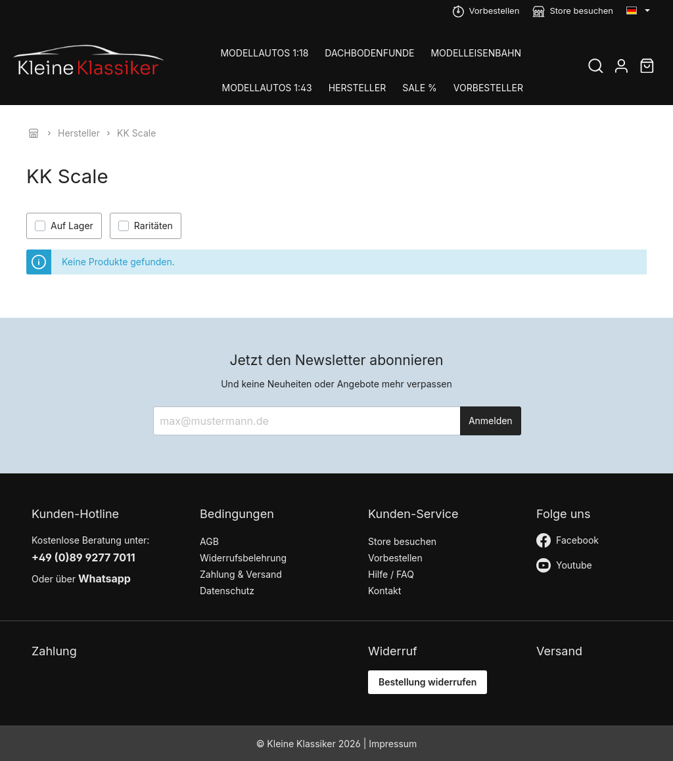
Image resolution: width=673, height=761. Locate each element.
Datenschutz (227, 590)
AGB (209, 541)
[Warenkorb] (647, 67)
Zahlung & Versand (241, 574)
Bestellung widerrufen (427, 681)
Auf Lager (72, 225)
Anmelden (491, 420)
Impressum (393, 743)
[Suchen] (596, 67)
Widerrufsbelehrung (243, 557)
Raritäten (153, 225)
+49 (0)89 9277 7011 (83, 557)
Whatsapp (104, 578)
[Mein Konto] (621, 67)
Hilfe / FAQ (391, 574)
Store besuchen (581, 10)
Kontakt (384, 590)
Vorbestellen (494, 10)
